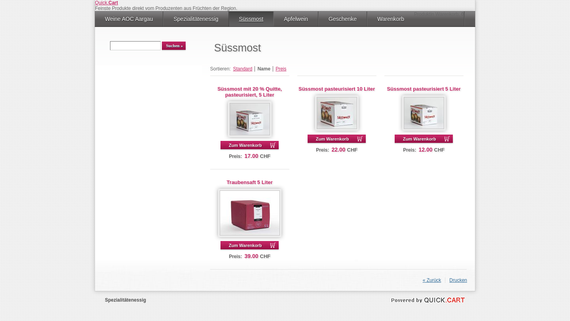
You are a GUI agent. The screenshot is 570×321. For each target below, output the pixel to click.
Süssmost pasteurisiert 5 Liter (424, 89)
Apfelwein (296, 19)
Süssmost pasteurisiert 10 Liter (336, 89)
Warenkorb (390, 19)
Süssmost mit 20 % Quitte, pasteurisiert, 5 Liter (249, 92)
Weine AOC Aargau (129, 19)
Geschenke (343, 19)
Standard (243, 69)
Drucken (458, 280)
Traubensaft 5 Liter (250, 182)
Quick (106, 3)
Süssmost (251, 19)
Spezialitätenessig (195, 19)
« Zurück (432, 280)
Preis (281, 69)
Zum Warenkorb (245, 145)
